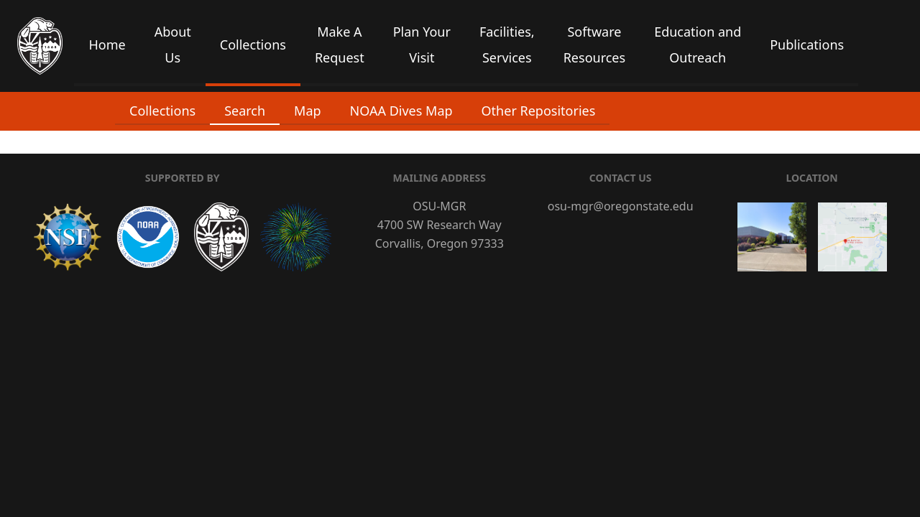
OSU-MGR (439, 206)
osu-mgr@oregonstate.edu (621, 206)
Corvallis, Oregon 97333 (439, 243)
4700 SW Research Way (439, 225)
